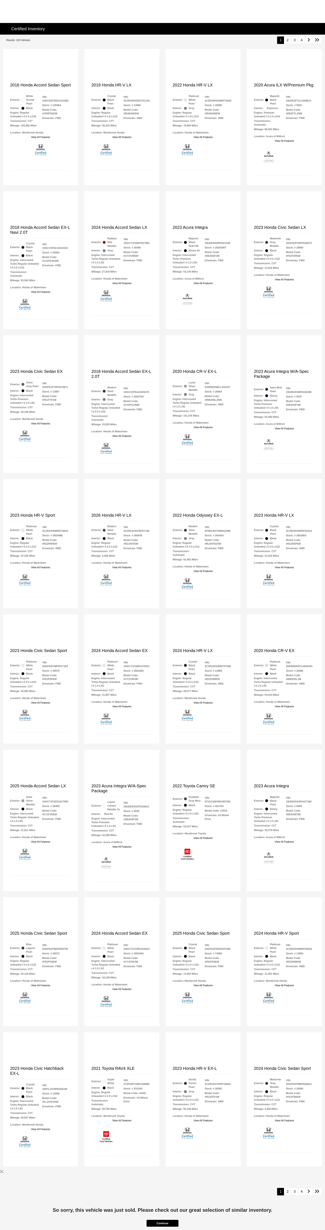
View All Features (40, 137)
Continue (162, 1223)
